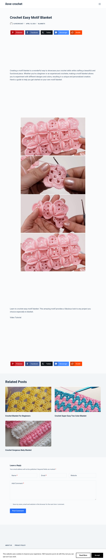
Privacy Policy (20, 545)
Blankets (41, 24)
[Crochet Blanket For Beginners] (28, 399)
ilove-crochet (13, 4)
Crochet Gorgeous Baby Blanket (18, 450)
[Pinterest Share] (17, 32)
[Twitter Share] (47, 32)
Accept (97, 555)
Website (74, 475)
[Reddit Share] (76, 32)
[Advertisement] (53, 52)
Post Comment (18, 511)
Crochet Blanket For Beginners (17, 416)
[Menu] (100, 4)
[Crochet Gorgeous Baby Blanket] (28, 434)
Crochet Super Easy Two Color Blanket (70, 416)
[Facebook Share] (32, 32)
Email (44, 475)
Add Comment (18, 483)
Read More (83, 555)
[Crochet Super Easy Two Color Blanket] (78, 399)
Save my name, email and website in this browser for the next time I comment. (38, 504)
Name (14, 475)
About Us (8, 545)
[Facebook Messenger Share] (61, 32)
